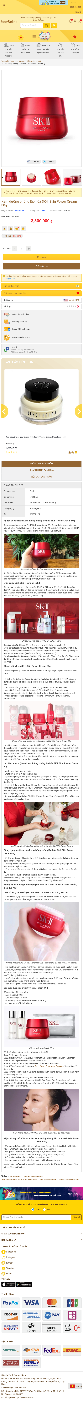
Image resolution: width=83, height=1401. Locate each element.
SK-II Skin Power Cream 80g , (33, 1176)
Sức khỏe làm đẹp (18, 61)
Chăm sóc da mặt (34, 61)
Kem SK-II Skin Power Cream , (69, 1179)
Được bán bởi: (7, 210)
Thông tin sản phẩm (41, 463)
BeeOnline (19, 210)
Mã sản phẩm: (56, 210)
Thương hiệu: (34, 210)
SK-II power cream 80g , (48, 1179)
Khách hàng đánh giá (41, 470)
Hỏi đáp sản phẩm (41, 476)
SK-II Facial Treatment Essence (49, 1066)
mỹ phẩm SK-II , (15, 1176)
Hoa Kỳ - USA (73, 300)
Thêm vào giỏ (42, 266)
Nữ (46, 1209)
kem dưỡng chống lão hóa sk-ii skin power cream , (20, 1179)
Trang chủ (5, 61)
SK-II (44, 210)
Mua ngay (41, 257)
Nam (35, 1209)
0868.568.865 (75, 7)
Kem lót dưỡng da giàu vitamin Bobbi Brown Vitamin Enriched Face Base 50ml (35, 437)
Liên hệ (78, 12)
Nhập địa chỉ (10, 279)
